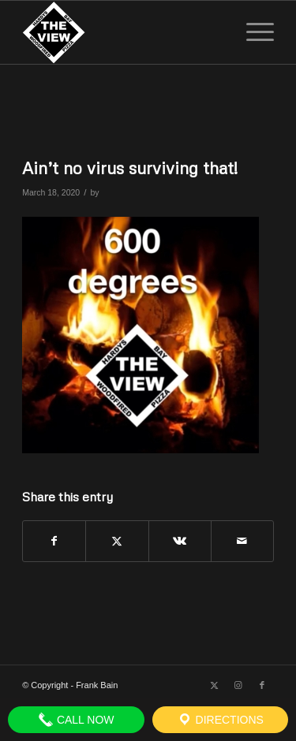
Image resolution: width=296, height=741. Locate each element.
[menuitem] (252, 32)
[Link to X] (215, 685)
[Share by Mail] (242, 541)
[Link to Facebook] (262, 685)
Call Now (76, 720)
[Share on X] (117, 541)
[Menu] (252, 32)
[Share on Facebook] (54, 541)
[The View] (122, 32)
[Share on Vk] (180, 541)
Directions (220, 720)
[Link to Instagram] (238, 685)
